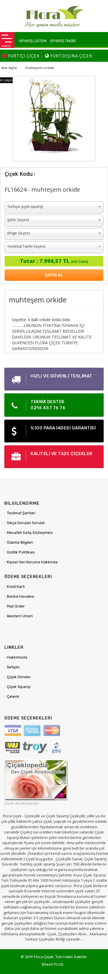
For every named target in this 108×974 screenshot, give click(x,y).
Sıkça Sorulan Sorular (26, 523)
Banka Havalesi (20, 596)
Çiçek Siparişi (19, 687)
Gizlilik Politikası (21, 552)
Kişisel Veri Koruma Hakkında (32, 562)
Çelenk (13, 696)
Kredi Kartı (16, 586)
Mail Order (16, 606)
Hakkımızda (17, 657)
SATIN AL (54, 275)
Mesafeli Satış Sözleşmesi (30, 532)
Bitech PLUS (52, 964)
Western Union (20, 616)
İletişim (13, 667)
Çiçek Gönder (19, 677)
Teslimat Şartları (21, 513)
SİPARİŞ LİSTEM (32, 41)
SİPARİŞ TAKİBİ (63, 41)
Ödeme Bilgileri (20, 542)
